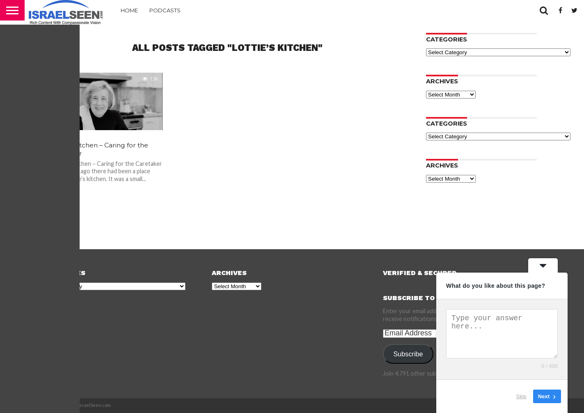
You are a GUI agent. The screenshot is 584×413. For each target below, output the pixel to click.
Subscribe (408, 354)
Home (129, 10)
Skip (521, 396)
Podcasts (165, 10)
